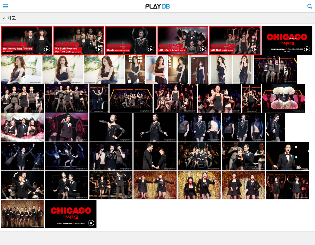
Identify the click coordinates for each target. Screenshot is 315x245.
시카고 (9, 18)
